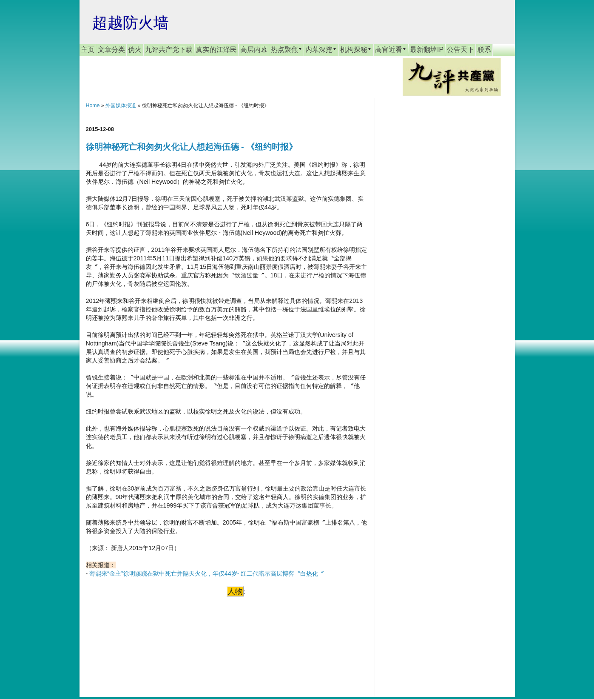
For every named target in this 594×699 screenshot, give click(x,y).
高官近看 (390, 49)
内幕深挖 (321, 49)
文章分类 (111, 49)
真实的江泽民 (216, 49)
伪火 (135, 49)
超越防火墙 (130, 22)
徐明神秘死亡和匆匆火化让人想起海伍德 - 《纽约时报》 (192, 146)
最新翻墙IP (426, 49)
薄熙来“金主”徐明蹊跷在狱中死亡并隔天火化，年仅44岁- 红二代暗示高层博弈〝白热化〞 (206, 573)
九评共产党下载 (169, 49)
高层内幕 (253, 49)
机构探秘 (356, 49)
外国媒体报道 (120, 105)
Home (93, 105)
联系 (484, 49)
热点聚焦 (286, 49)
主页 (87, 49)
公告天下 (460, 49)
